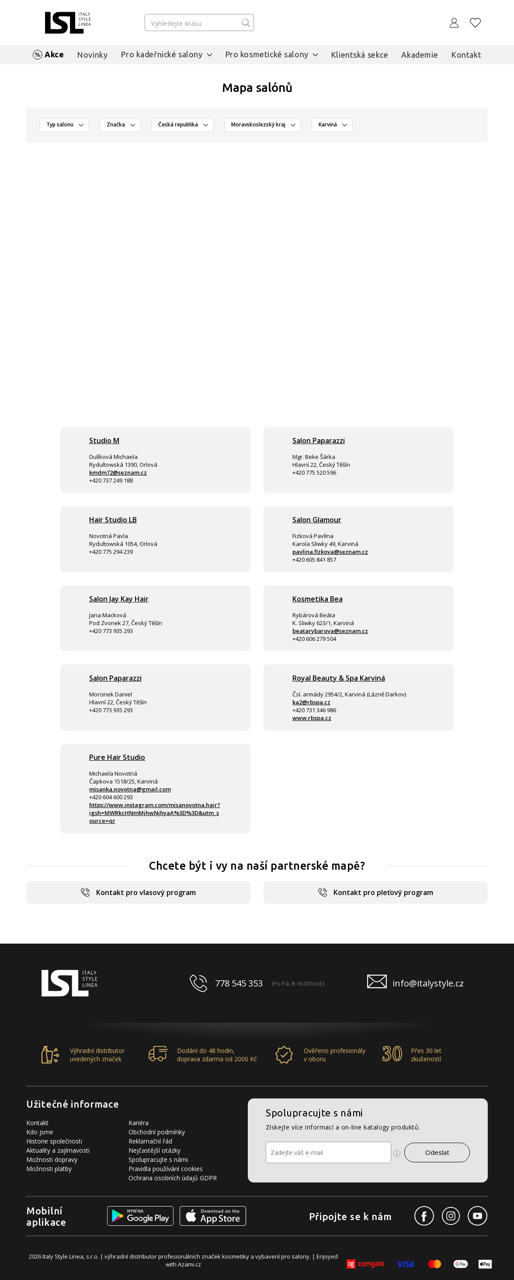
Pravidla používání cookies (165, 1169)
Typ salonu (59, 124)
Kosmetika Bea (317, 599)
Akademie (419, 54)
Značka (116, 124)
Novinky (92, 54)
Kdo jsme (39, 1132)
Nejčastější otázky (154, 1150)
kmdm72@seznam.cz (118, 472)
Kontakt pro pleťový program (375, 892)
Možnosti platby (49, 1169)
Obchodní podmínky (156, 1132)
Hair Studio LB (113, 520)
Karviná (328, 124)
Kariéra (138, 1123)
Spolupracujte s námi (158, 1159)
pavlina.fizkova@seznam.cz (330, 552)
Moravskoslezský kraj (258, 124)
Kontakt (466, 54)
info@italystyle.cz (428, 983)
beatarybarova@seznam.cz (330, 631)
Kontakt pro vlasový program (138, 892)
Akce (54, 54)
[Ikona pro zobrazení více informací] (396, 1153)
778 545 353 (239, 983)
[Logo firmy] (68, 23)
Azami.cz (189, 1264)
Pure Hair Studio (117, 757)
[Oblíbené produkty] (475, 23)
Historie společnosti (54, 1141)
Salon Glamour (316, 520)
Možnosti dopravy (51, 1159)
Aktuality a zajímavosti (58, 1150)
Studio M (104, 440)
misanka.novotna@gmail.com (130, 789)
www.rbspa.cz (311, 718)
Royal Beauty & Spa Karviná (338, 678)
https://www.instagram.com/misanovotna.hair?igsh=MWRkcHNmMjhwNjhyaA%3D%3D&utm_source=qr (154, 813)
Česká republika (178, 124)
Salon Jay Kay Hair (119, 599)
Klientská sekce (360, 54)
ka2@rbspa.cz (311, 702)
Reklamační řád (150, 1141)
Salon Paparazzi (318, 440)
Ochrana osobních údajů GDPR (172, 1178)
